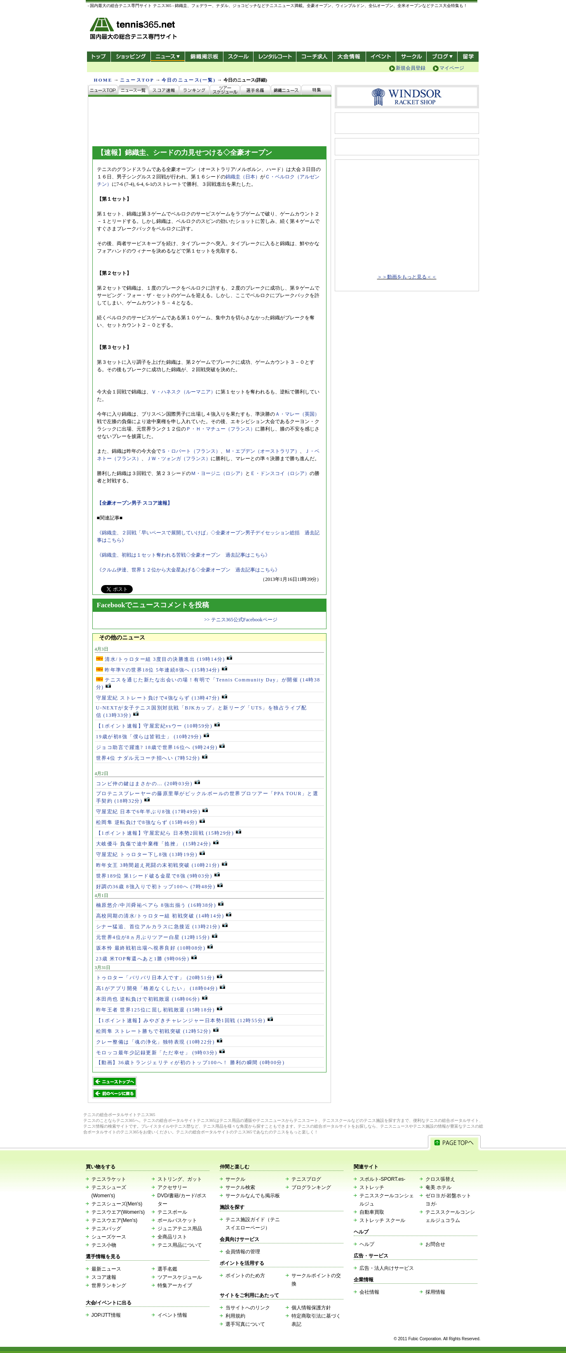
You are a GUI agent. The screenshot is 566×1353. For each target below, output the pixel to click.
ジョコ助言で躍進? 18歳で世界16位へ (160, 747)
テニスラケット (109, 1179)
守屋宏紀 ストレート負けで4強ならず (161, 698)
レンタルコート (275, 56)
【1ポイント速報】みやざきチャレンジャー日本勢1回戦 (184, 1020)
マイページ (451, 68)
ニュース (167, 56)
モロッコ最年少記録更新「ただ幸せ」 (160, 1053)
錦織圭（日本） (242, 177)
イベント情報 (172, 1315)
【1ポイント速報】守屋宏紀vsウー (158, 726)
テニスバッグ (106, 1228)
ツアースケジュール (179, 1277)
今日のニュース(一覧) (189, 79)
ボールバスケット (177, 1220)
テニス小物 (104, 1245)
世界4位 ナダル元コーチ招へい (151, 758)
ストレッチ (371, 1187)
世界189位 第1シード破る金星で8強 (158, 876)
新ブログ (442, 56)
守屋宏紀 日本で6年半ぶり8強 (152, 812)
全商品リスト (172, 1237)
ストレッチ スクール (382, 1220)
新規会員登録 (410, 68)
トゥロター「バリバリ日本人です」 (159, 978)
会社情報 (369, 1292)
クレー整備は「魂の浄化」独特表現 (159, 1042)
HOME (103, 79)
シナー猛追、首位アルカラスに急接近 (162, 926)
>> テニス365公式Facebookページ (240, 620)
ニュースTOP (137, 79)
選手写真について (245, 1324)
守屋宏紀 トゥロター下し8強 (150, 854)
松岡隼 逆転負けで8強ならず (150, 822)
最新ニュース (106, 1269)
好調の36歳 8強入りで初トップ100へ (159, 887)
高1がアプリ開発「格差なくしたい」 (160, 988)
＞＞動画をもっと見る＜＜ (407, 277)
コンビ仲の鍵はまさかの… (148, 784)
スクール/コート (238, 56)
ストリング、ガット (179, 1179)
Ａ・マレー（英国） (297, 414)
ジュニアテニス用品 (179, 1228)
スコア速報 (104, 1277)
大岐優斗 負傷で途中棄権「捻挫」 (157, 844)
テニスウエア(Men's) (115, 1220)
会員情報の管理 (242, 1252)
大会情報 (349, 56)
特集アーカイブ (174, 1285)
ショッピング (130, 56)
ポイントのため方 (245, 1275)
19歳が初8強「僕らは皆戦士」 (152, 737)
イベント (381, 56)
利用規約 (235, 1316)
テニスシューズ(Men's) (117, 1204)
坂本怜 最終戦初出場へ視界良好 (154, 948)
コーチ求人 (315, 56)
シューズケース (109, 1237)
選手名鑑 (167, 1269)
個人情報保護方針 (311, 1308)
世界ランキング (109, 1285)
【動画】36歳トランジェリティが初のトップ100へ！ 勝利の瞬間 (190, 1062)
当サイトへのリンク (247, 1308)
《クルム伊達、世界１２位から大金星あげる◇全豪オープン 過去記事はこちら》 (188, 570)
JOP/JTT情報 (106, 1315)
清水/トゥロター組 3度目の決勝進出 (164, 659)
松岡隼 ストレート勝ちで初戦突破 (157, 1031)
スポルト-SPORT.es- (382, 1179)
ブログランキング (311, 1187)
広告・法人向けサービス (386, 1268)
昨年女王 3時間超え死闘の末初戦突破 (161, 865)
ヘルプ (366, 1244)
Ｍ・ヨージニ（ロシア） (218, 473)
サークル (411, 56)
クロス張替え (440, 1179)
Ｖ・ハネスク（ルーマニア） (183, 392)
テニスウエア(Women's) (118, 1212)
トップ (98, 56)
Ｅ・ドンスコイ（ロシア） (280, 473)
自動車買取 (371, 1212)
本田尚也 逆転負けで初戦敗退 (151, 999)
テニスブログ (306, 1179)
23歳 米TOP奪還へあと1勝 (146, 959)
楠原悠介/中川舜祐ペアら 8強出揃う (159, 905)
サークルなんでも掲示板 (252, 1196)
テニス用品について (179, 1245)
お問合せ (435, 1244)
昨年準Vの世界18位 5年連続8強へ (161, 670)
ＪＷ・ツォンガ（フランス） (178, 458)
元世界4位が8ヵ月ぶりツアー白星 (156, 937)
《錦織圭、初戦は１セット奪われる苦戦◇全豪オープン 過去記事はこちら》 (183, 555)
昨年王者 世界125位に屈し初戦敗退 (159, 1010)
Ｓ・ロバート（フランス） (191, 451)
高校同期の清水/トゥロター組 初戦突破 (164, 916)
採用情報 (435, 1292)
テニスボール (172, 1212)
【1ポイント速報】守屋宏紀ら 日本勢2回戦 (169, 833)
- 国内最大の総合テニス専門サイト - (134, 29)
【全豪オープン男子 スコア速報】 (134, 503)
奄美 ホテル (438, 1187)
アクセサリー (172, 1187)
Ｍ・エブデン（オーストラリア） (262, 451)
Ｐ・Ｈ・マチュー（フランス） (220, 429)
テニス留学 (468, 56)
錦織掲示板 (204, 56)
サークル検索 (240, 1187)
